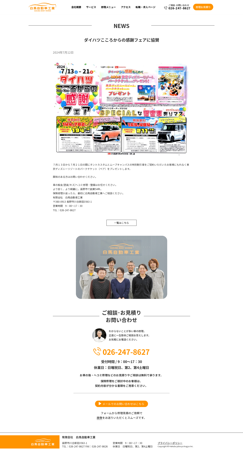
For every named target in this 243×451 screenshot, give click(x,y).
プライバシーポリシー (170, 443)
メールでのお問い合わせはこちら (123, 404)
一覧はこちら (121, 223)
